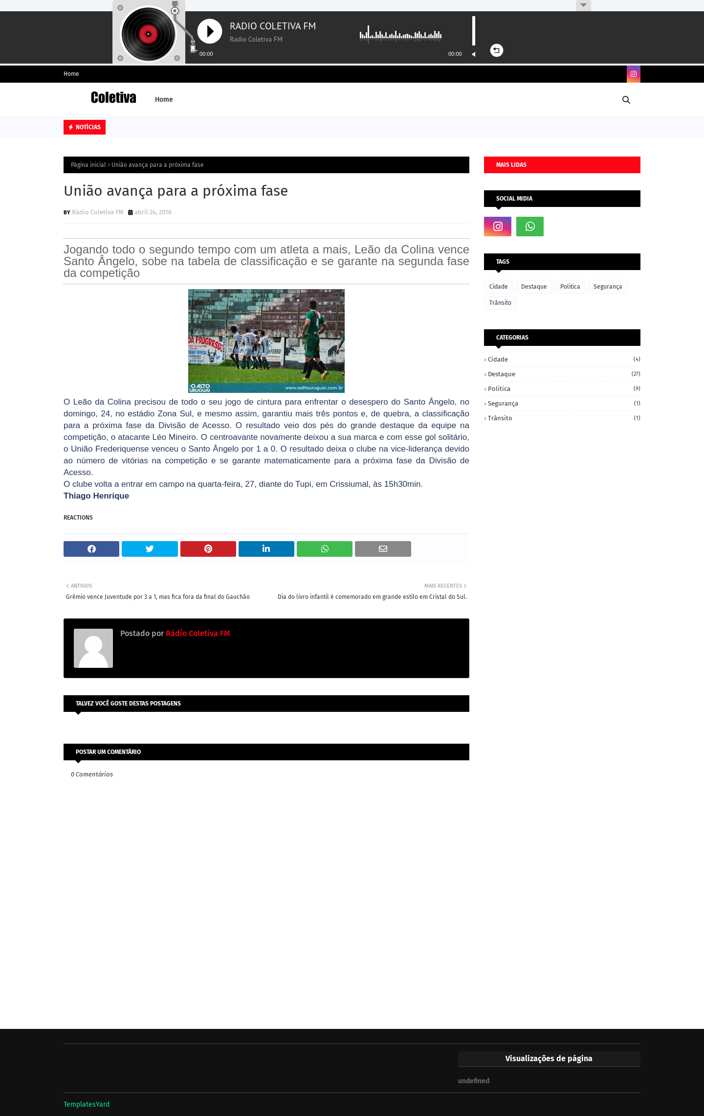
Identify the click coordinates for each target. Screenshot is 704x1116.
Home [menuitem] (164, 99)
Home (71, 73)
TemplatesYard (87, 1104)
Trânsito (500, 302)
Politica (570, 286)
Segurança (608, 286)
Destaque (534, 286)
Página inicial (88, 164)
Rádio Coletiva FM (97, 212)
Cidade (498, 286)
